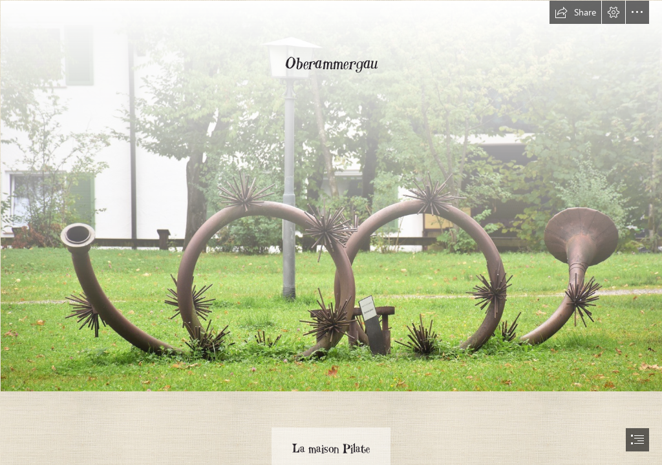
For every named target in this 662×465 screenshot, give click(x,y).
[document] (331, 232)
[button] (575, 12)
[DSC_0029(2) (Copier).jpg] (331, 195)
